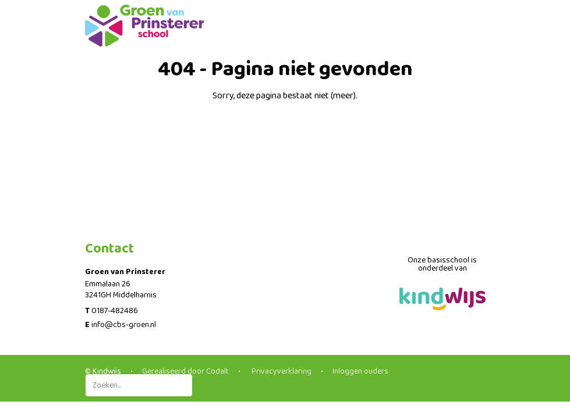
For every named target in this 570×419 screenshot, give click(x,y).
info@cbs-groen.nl (123, 324)
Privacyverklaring (280, 371)
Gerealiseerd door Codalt (185, 371)
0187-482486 (114, 310)
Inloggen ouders (360, 371)
